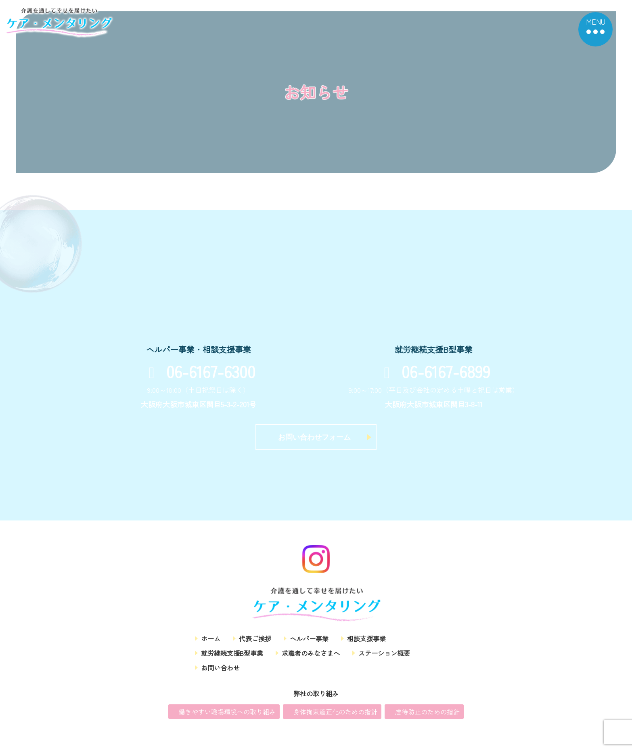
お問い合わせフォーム (314, 437)
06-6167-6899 (433, 371)
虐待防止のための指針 (427, 717)
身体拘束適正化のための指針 (335, 717)
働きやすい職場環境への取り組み (227, 717)
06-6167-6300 (198, 371)
